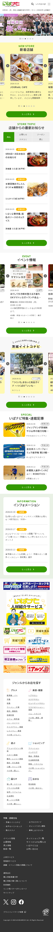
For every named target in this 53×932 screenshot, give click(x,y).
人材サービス (8, 857)
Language (41, 4)
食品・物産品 (33, 756)
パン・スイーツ (13, 723)
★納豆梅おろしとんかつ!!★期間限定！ (15, 186)
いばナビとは (32, 845)
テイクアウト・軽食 (15, 727)
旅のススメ (10, 830)
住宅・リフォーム (14, 792)
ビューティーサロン (36, 703)
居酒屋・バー (12, 695)
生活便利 (10, 796)
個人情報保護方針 (10, 877)
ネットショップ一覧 (35, 838)
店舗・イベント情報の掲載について (17, 865)
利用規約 (7, 885)
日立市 (37, 378)
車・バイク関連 (13, 800)
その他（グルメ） (14, 735)
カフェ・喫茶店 (13, 719)
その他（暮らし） (14, 804)
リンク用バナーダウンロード (15, 889)
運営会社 (7, 873)
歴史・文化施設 (13, 763)
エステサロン (33, 699)
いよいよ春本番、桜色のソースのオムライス (14, 217)
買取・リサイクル (35, 764)
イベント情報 (9, 838)
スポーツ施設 (12, 755)
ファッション (33, 748)
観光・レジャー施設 (15, 759)
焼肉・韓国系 (12, 711)
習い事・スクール (14, 784)
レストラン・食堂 (14, 731)
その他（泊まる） (35, 788)
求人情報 (7, 845)
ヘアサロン (32, 695)
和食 (8, 703)
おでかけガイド (35, 822)
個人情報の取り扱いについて (15, 881)
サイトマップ (8, 893)
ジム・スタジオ (34, 714)
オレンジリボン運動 (37, 826)
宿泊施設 (32, 784)
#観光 (14, 390)
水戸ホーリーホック (14, 826)
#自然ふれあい (23, 312)
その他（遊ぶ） (13, 771)
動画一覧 (7, 849)
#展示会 (13, 312)
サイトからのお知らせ (36, 842)
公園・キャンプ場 (14, 767)
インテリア (32, 752)
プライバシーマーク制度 (13, 912)
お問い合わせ (32, 849)
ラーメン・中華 (13, 707)
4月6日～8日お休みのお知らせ (15, 156)
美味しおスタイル (36, 830)
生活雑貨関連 (33, 760)
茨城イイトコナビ (13, 822)
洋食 (8, 699)
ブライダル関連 (13, 788)
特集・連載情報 (10, 818)
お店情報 (7, 842)
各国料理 (10, 715)
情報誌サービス (9, 861)
